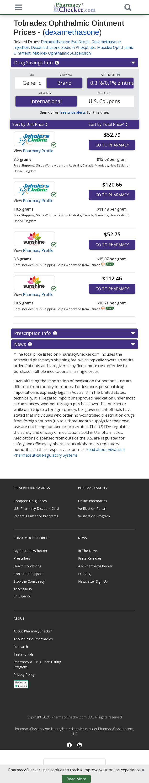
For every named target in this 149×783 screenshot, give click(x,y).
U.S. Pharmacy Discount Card (36, 508)
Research (21, 646)
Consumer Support (28, 573)
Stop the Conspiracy (29, 581)
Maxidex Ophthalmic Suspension (61, 53)
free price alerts (72, 112)
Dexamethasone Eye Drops (65, 41)
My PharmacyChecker (30, 550)
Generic (32, 83)
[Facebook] (69, 745)
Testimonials (23, 654)
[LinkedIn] (79, 745)
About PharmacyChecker (33, 631)
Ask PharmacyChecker (95, 566)
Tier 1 (110, 264)
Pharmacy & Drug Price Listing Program (37, 664)
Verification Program (94, 516)
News (74, 344)
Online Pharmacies (92, 501)
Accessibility (23, 589)
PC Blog (84, 573)
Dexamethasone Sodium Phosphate (63, 47)
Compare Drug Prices (30, 501)
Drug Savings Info (74, 62)
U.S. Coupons (104, 101)
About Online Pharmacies (33, 639)
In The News (88, 550)
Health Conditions (27, 566)
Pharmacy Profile (38, 150)
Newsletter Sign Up (93, 581)
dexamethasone (72, 32)
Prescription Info (74, 333)
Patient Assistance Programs (36, 516)
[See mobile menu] (17, 7)
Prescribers (22, 558)
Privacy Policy (24, 674)
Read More (76, 779)
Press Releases (89, 558)
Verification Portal (92, 508)
